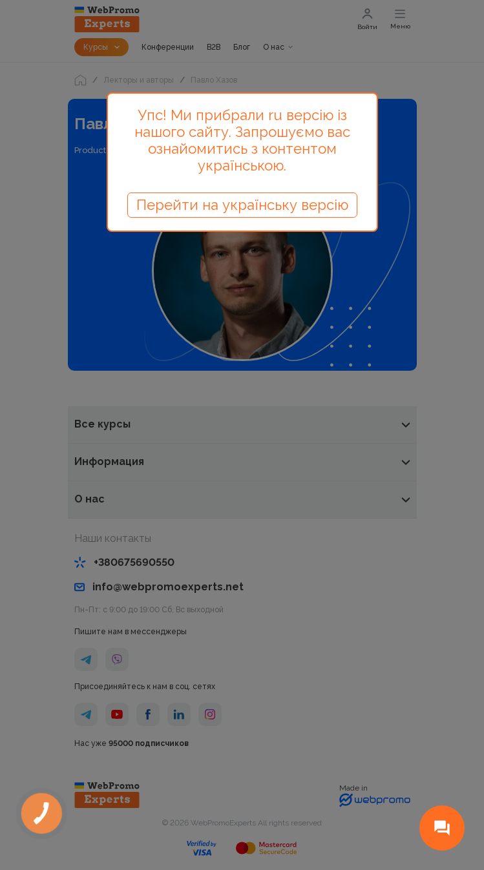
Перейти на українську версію (242, 204)
